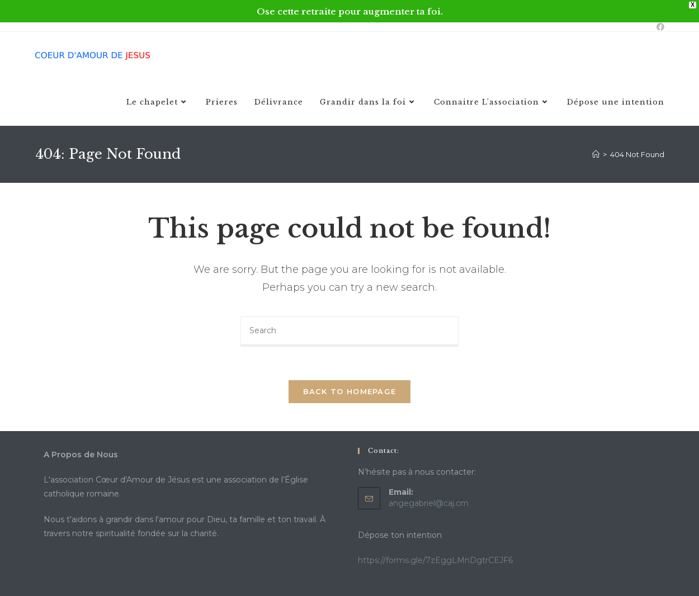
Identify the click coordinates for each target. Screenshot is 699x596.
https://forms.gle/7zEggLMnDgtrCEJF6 (435, 560)
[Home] (595, 154)
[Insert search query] (349, 331)
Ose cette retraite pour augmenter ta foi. (350, 11)
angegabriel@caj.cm (429, 503)
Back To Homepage (349, 391)
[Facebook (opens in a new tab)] (658, 26)
